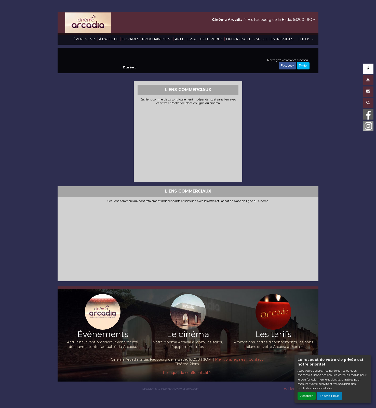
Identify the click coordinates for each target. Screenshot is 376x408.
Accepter (306, 396)
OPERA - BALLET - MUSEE (247, 39)
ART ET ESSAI (185, 39)
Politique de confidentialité (187, 372)
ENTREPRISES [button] (282, 39)
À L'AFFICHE (109, 39)
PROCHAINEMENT (157, 39)
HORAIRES (130, 39)
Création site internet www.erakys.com (170, 388)
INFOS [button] (305, 39)
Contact (256, 359)
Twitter (303, 65)
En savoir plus (329, 396)
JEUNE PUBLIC (211, 39)
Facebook (287, 65)
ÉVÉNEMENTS (85, 39)
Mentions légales (230, 359)
